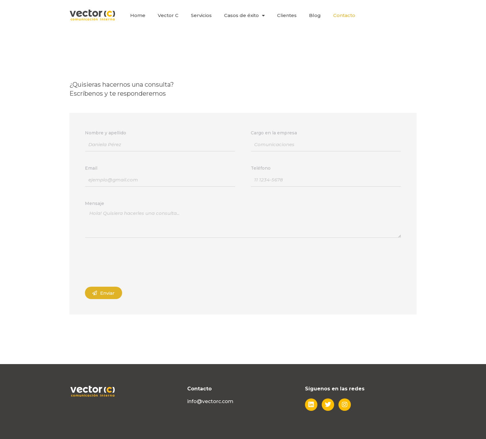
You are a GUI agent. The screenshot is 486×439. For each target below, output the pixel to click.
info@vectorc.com (210, 401)
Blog (315, 15)
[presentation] (132, 262)
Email (91, 168)
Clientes (287, 15)
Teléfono (261, 168)
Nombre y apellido (105, 133)
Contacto (344, 15)
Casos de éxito (244, 15)
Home (137, 15)
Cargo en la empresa (274, 133)
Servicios (201, 15)
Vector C (168, 15)
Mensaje (94, 203)
